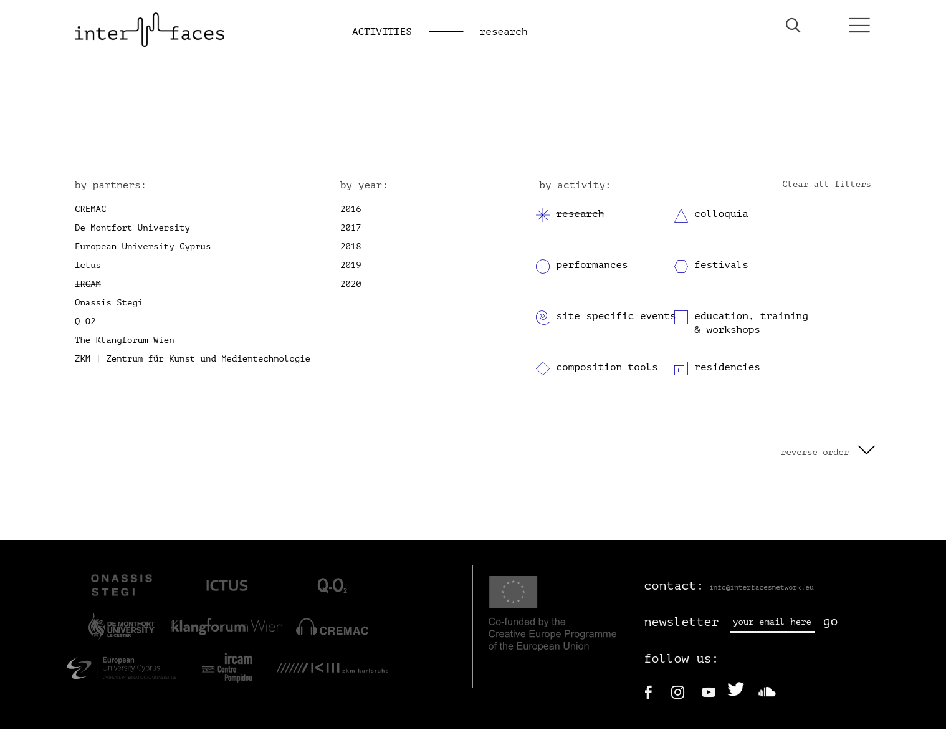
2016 (350, 209)
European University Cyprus (143, 247)
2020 (350, 284)
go (830, 622)
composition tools (606, 367)
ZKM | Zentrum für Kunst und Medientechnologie (192, 359)
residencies (727, 367)
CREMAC (90, 209)
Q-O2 (85, 322)
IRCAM (88, 284)
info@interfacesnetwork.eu (761, 588)
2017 (350, 228)
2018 (350, 247)
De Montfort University (132, 228)
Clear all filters (826, 185)
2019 (350, 266)
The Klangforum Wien (124, 340)
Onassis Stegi (109, 303)
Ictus (88, 266)
